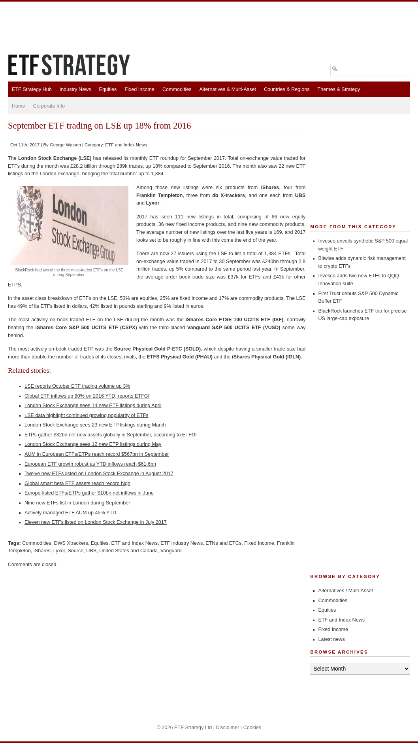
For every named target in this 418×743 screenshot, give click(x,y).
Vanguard (171, 550)
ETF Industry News (181, 543)
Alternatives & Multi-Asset (227, 89)
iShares (42, 550)
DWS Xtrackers (71, 543)
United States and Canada (128, 550)
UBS (91, 550)
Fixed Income (139, 89)
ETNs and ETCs (223, 543)
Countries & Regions (287, 89)
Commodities (176, 89)
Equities (108, 89)
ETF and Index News (126, 144)
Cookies (252, 727)
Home (18, 106)
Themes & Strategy (338, 89)
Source (75, 550)
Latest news (331, 639)
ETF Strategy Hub (32, 89)
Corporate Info (49, 106)
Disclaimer (227, 727)
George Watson (65, 144)
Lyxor (59, 550)
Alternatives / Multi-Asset (345, 590)
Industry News (75, 89)
